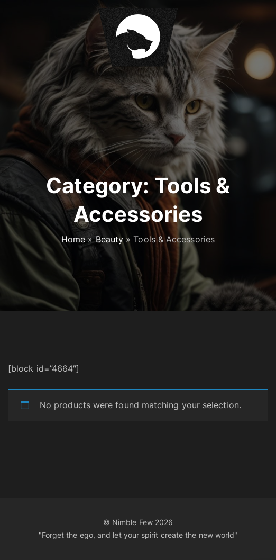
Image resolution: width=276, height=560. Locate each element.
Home (73, 239)
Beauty (109, 239)
